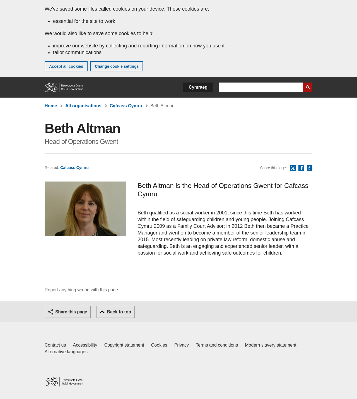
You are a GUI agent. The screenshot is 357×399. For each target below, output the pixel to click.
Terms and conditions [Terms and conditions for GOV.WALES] (217, 345)
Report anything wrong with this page (81, 289)
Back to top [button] (119, 311)
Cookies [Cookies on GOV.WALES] (159, 345)
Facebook (301, 168)
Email (309, 168)
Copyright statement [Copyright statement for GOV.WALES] (124, 345)
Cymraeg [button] (198, 87)
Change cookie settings (117, 66)
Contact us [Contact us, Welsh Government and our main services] (55, 345)
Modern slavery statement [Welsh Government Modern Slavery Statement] (270, 345)
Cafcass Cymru (126, 105)
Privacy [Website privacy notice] (181, 345)
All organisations (83, 105)
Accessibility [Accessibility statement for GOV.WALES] (85, 345)
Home (51, 105)
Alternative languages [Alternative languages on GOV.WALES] (66, 351)
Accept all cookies (66, 66)
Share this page (71, 311)
